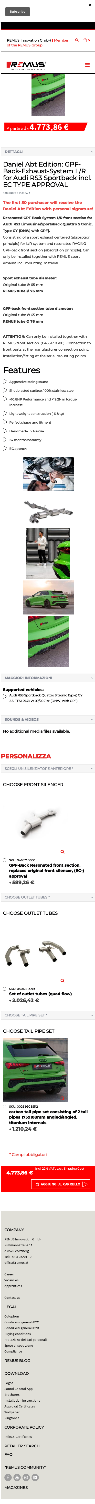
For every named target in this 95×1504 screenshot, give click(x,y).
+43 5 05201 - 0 (21, 1257)
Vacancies (11, 1280)
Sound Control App (18, 1389)
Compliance (13, 1351)
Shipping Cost (74, 1168)
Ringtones (11, 1418)
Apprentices (13, 1286)
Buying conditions (17, 1334)
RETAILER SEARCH (22, 1446)
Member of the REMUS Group (37, 42)
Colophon (11, 1316)
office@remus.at (16, 1262)
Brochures (12, 1394)
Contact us (12, 1297)
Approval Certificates (19, 1406)
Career (9, 1274)
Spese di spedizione (18, 1345)
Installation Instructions (22, 1400)
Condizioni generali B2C (21, 1322)
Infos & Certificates (18, 1436)
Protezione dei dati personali (25, 1339)
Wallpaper (12, 1412)
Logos (8, 1383)
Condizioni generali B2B (21, 1328)
